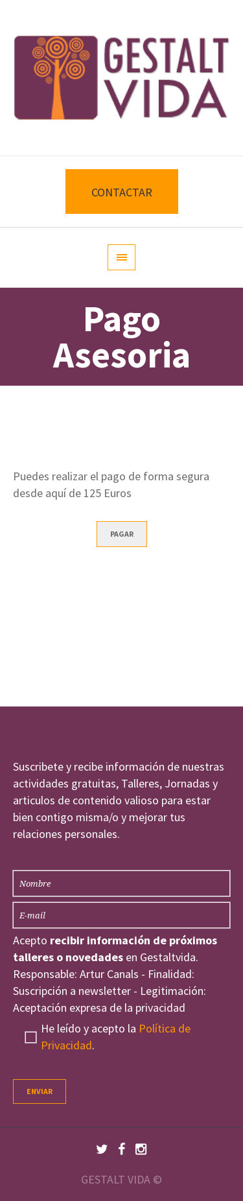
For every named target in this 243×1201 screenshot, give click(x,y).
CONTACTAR (121, 192)
